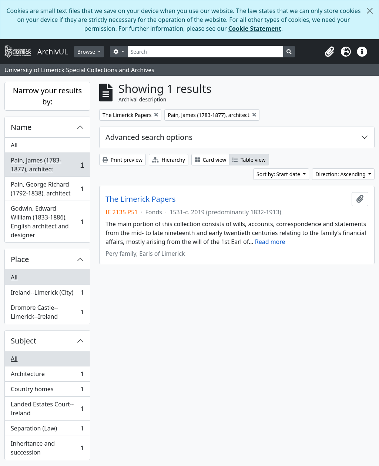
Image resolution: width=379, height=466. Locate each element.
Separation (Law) (47, 430)
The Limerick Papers (140, 199)
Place (20, 259)
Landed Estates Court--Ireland (47, 408)
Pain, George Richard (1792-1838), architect (47, 188)
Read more (270, 242)
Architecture (47, 375)
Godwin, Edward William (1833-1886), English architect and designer (47, 221)
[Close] (370, 10)
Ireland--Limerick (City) (47, 294)
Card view (210, 159)
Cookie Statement (254, 28)
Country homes (47, 391)
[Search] (205, 51)
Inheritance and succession (47, 447)
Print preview (122, 159)
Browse (87, 51)
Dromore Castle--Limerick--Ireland (47, 312)
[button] (329, 52)
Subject (23, 341)
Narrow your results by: (47, 96)
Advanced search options (148, 137)
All (14, 145)
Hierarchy (168, 159)
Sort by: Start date (279, 174)
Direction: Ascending (341, 174)
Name (21, 127)
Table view (248, 159)
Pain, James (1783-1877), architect (47, 164)
